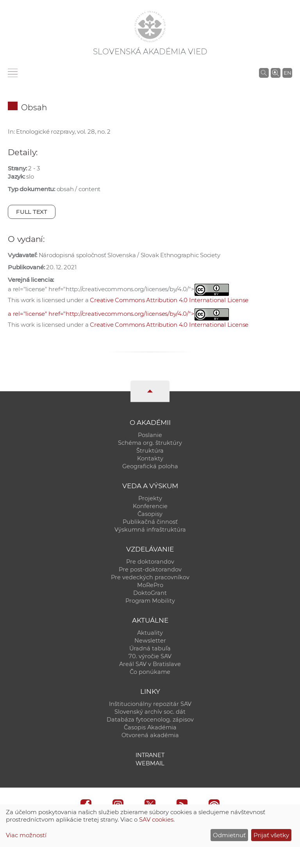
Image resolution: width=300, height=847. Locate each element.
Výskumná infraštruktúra (150, 529)
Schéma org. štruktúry (150, 442)
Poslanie (150, 435)
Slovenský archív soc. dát (150, 711)
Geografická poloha (150, 466)
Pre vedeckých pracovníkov (150, 577)
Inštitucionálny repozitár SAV (150, 703)
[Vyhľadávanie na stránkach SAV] (264, 73)
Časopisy (150, 514)
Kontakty (150, 458)
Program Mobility (150, 600)
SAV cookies (156, 819)
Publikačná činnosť (150, 521)
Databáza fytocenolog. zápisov (150, 719)
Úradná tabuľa (150, 648)
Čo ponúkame (150, 671)
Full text (31, 211)
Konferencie (150, 506)
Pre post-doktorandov (150, 569)
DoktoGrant (150, 592)
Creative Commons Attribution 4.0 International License (169, 300)
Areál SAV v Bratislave (150, 664)
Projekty (150, 498)
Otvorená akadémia (150, 735)
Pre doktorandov (150, 561)
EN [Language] (287, 73)
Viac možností (26, 835)
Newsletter (150, 640)
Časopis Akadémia (150, 727)
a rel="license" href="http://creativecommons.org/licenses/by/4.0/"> (118, 313)
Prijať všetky (271, 835)
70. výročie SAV (150, 656)
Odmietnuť (229, 835)
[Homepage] (150, 26)
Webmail (150, 763)
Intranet (150, 755)
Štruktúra (150, 450)
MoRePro (150, 585)
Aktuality (150, 632)
